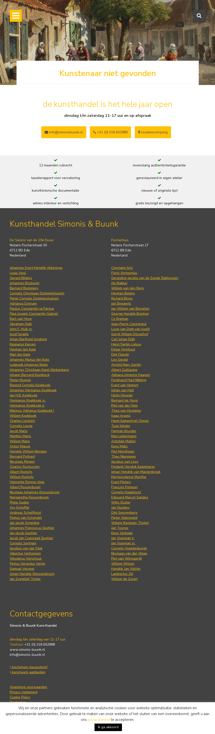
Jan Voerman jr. (123, 538)
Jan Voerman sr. (123, 543)
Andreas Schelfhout (25, 512)
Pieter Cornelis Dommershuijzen (34, 298)
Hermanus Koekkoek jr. (27, 405)
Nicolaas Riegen (22, 461)
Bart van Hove (21, 318)
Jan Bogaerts (121, 303)
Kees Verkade (122, 533)
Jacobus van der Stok (26, 548)
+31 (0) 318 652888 (110, 132)
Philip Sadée (19, 502)
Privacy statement (23, 692)
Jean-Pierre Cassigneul (128, 324)
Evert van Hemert (124, 385)
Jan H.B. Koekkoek (23, 395)
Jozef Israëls (19, 334)
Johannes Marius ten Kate (29, 359)
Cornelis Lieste (21, 426)
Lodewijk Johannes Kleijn (29, 364)
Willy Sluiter (120, 502)
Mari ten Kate (20, 354)
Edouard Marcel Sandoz (129, 497)
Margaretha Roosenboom (29, 497)
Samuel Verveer (22, 568)
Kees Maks (119, 446)
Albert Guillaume (124, 369)
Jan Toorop (119, 528)
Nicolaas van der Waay (129, 553)
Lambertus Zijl (122, 574)
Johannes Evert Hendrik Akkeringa (36, 267)
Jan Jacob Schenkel (24, 523)
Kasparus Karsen (23, 344)
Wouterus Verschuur (26, 558)
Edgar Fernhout (123, 349)
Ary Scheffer (19, 507)
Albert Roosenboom (25, 487)
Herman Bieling (123, 293)
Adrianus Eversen (23, 303)
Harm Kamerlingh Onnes (130, 420)
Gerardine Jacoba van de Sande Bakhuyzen (144, 278)
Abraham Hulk (21, 324)
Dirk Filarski (120, 354)
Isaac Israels (120, 415)
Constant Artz (122, 267)
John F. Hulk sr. (21, 329)
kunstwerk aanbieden (27, 672)
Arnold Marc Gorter (126, 364)
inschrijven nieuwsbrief (28, 667)
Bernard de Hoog (124, 400)
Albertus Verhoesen (25, 553)
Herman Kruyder (123, 431)
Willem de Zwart (124, 579)
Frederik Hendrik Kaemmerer (133, 466)
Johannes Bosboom (24, 283)
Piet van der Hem (124, 405)
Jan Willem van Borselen (130, 308)
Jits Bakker (119, 283)
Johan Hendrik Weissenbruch (32, 574)
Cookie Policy (20, 697)
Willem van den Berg (127, 288)
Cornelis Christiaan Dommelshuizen (37, 293)
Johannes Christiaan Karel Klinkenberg (39, 369)
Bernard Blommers (24, 288)
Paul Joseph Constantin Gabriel (34, 313)
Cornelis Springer (23, 543)
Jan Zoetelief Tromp (25, 579)
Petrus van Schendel (26, 517)
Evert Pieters (121, 482)
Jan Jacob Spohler (23, 533)
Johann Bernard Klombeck (30, 375)
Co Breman (119, 318)
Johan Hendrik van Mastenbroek (136, 471)
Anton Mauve (20, 446)
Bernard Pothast (22, 456)
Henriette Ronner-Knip (27, 482)
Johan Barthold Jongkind (28, 339)
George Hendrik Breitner (130, 313)
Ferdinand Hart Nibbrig (128, 380)
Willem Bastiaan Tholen (130, 523)
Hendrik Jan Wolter (126, 568)
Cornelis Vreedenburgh (129, 548)
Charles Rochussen (25, 466)
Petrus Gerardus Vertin (27, 563)
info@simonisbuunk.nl (64, 132)
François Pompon (124, 487)
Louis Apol (18, 273)
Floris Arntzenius (124, 273)
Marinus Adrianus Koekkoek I (32, 410)
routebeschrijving (153, 132)
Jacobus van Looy (124, 461)
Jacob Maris (18, 431)
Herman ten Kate (23, 349)
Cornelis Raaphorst (126, 492)
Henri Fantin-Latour (126, 344)
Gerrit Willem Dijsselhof (129, 334)
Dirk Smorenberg (124, 512)
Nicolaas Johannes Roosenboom (35, 492)
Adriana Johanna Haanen (130, 375)
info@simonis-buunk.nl (27, 654)
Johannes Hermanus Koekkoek (33, 390)
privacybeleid (99, 719)
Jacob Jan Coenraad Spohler (31, 538)
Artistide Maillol (123, 441)
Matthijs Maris (20, 436)
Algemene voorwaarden (28, 687)
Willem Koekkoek (23, 415)
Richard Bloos (122, 298)
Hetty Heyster (122, 395)
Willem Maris (20, 441)
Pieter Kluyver (20, 380)
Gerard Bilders (21, 278)
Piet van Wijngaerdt (126, 558)
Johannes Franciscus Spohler (32, 528)
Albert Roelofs (21, 471)
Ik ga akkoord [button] (108, 727)
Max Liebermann (124, 436)
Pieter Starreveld (124, 517)
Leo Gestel (119, 359)
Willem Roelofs (22, 477)
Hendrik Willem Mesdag (28, 451)
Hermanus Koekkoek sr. (28, 400)
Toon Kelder (120, 426)
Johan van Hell (122, 390)
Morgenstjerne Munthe (128, 477)
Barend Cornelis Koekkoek (30, 385)
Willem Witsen (122, 563)
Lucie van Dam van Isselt (130, 329)
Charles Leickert (22, 420)
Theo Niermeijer (123, 456)
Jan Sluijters (120, 507)
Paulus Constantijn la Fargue (32, 308)
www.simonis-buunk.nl (27, 649)
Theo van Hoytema (126, 410)
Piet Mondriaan (122, 451)
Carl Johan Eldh (123, 339)
